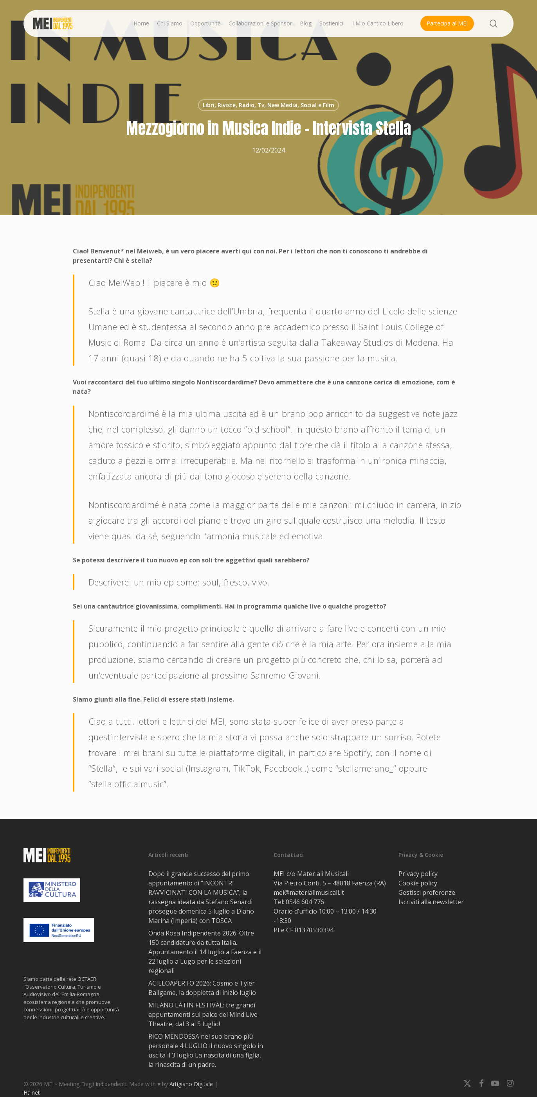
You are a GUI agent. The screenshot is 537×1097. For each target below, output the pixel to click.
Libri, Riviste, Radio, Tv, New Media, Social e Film (268, 105)
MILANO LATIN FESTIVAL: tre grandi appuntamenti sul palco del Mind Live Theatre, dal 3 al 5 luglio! (203, 1014)
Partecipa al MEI (447, 23)
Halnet (31, 1092)
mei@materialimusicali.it (309, 892)
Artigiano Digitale (191, 1084)
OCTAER (86, 978)
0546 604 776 (305, 902)
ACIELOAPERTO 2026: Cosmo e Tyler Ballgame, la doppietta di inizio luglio (202, 988)
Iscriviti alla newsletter (431, 902)
